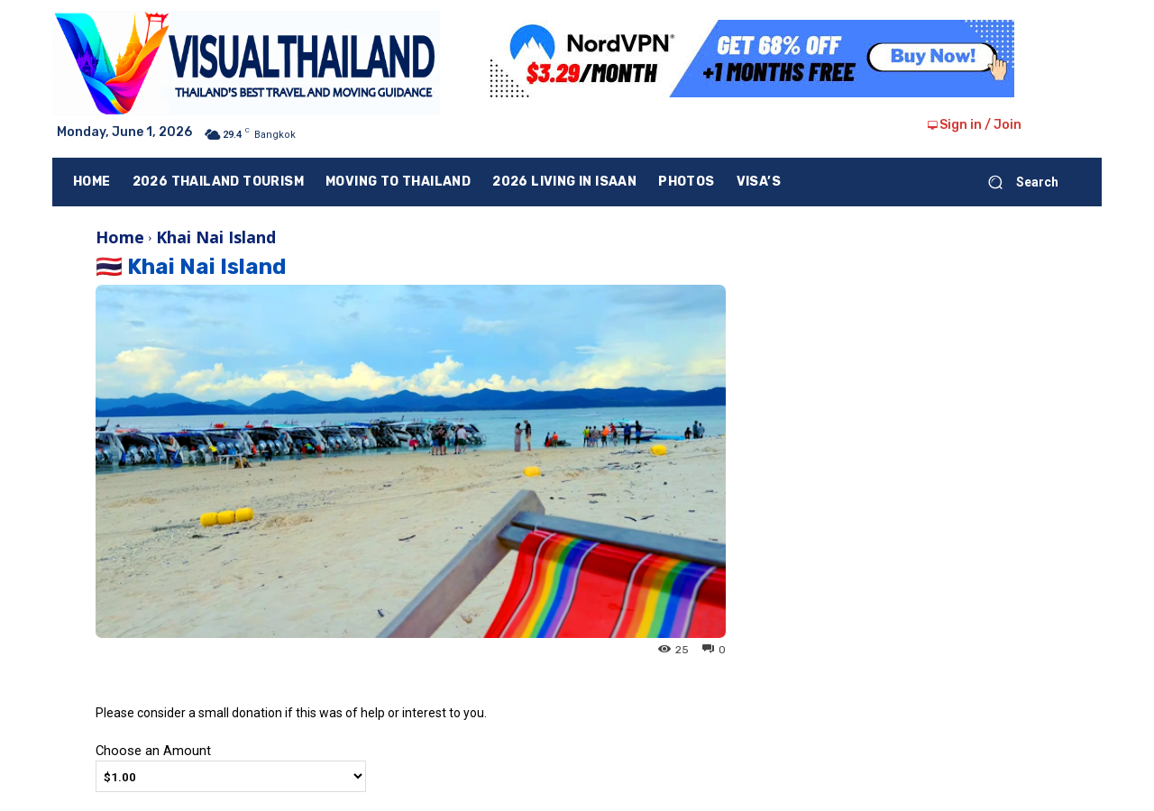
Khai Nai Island (216, 237)
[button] (1016, 181)
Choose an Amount (153, 751)
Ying (111, 648)
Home (120, 237)
